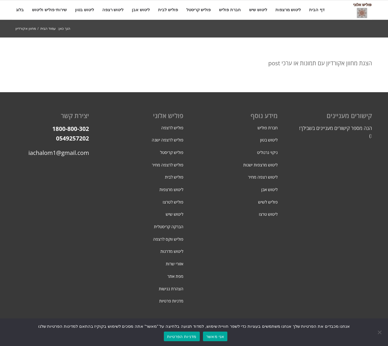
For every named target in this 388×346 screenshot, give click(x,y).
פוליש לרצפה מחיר (167, 165)
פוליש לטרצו (173, 202)
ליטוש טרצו (268, 214)
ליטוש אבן (269, 189)
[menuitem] (317, 10)
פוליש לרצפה (172, 128)
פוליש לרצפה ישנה (167, 140)
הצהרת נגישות (171, 289)
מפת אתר (175, 276)
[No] (380, 332)
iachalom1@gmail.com (59, 153)
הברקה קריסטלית (168, 226)
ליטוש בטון (269, 140)
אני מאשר (215, 336)
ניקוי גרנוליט (267, 152)
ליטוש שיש (174, 214)
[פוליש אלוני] (362, 10)
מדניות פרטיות (171, 301)
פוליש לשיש (268, 202)
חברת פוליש (267, 128)
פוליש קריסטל (171, 152)
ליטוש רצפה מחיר (263, 177)
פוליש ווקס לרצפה (168, 239)
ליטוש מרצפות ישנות (260, 165)
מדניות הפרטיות (182, 336)
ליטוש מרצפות (171, 189)
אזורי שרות (174, 264)
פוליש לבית (174, 177)
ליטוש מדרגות (171, 251)
